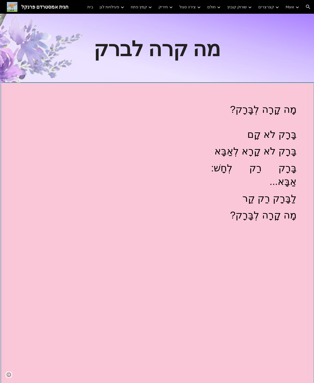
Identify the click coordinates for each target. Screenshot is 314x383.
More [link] (290, 6)
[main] (157, 48)
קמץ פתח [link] (139, 6)
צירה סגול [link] (187, 6)
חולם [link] (211, 6)
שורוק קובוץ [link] (237, 6)
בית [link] (90, 6)
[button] (308, 7)
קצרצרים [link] (266, 6)
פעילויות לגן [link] (109, 6)
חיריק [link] (163, 6)
